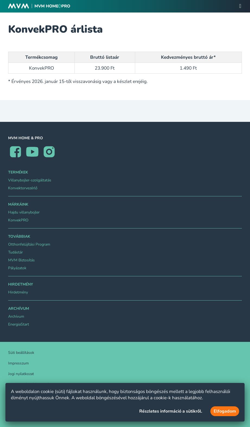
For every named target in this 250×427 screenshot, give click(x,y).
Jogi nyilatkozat (21, 373)
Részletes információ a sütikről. (170, 411)
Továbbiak (19, 236)
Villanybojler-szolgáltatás (29, 180)
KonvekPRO (18, 220)
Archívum (18, 308)
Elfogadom (225, 411)
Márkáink (18, 204)
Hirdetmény (20, 284)
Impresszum (18, 363)
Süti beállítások (21, 352)
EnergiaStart (18, 324)
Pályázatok (17, 268)
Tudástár (15, 252)
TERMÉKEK (18, 172)
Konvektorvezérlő (22, 188)
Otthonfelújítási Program (29, 244)
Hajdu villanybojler (24, 212)
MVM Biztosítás (21, 260)
